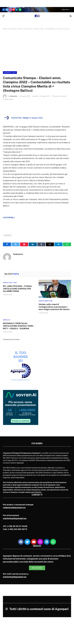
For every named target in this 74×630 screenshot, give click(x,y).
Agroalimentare (46, 301)
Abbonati (66, 9)
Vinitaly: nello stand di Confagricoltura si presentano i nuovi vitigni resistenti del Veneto (54, 307)
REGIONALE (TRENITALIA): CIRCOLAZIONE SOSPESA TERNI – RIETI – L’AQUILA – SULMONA (18, 326)
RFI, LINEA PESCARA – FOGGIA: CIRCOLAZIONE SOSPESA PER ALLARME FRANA (17, 288)
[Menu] (3, 16)
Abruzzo (6, 320)
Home (5, 29)
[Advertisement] (37, 50)
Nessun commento (59, 96)
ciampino (7, 235)
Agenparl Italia (10, 72)
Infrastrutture (10, 282)
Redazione (13, 96)
